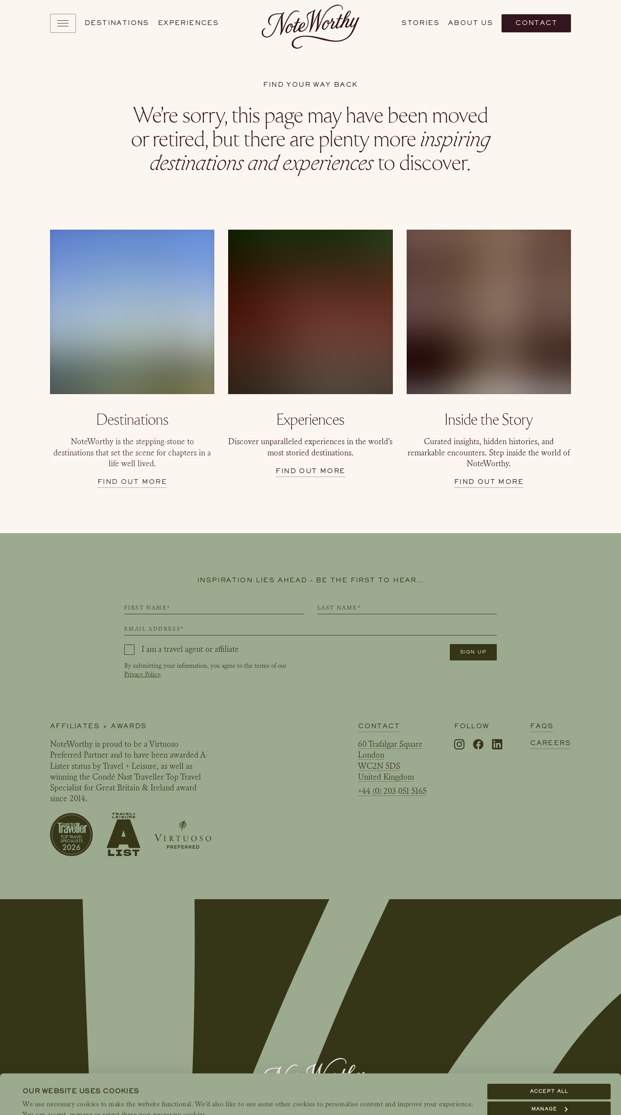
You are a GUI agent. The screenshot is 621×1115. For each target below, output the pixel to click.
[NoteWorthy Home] (310, 23)
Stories (420, 23)
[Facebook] (478, 745)
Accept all (549, 1051)
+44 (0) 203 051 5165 (392, 791)
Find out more (132, 482)
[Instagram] (459, 745)
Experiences (188, 23)
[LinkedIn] (497, 744)
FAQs (542, 726)
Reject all (549, 1087)
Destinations (117, 23)
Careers (550, 743)
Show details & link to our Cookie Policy (95, 1098)
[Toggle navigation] (63, 23)
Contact (536, 23)
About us (470, 23)
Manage (549, 1069)
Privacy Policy (142, 674)
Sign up (473, 652)
